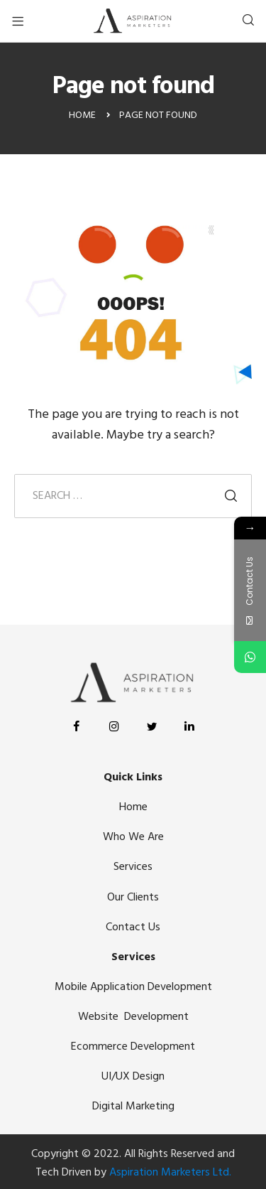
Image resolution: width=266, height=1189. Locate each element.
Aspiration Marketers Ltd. (170, 1172)
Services (133, 867)
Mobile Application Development (133, 987)
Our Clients (133, 897)
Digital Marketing (133, 1106)
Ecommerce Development (133, 1047)
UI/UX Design (133, 1076)
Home (133, 807)
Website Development (133, 1017)
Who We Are (133, 837)
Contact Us (133, 927)
